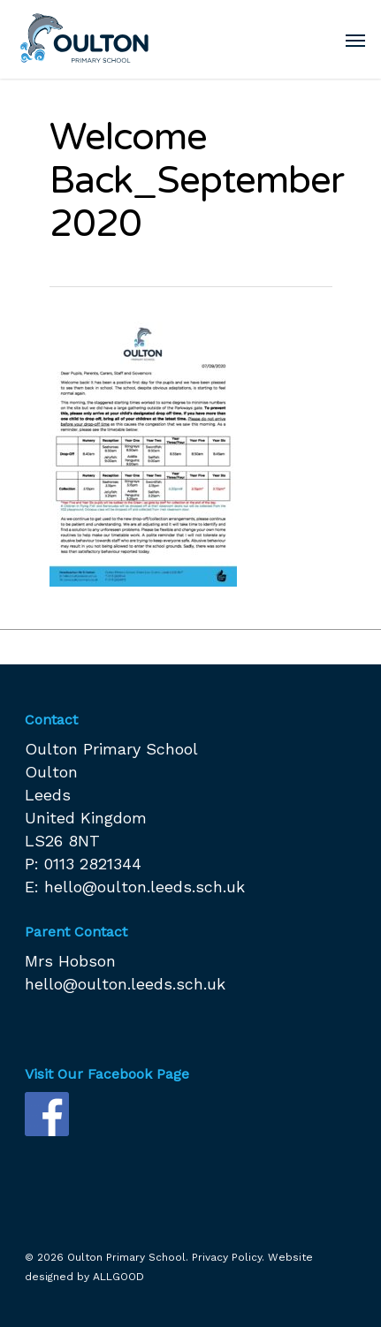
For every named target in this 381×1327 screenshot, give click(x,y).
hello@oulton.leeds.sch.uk (144, 886)
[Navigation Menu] (355, 40)
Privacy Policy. (228, 1257)
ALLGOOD (118, 1276)
